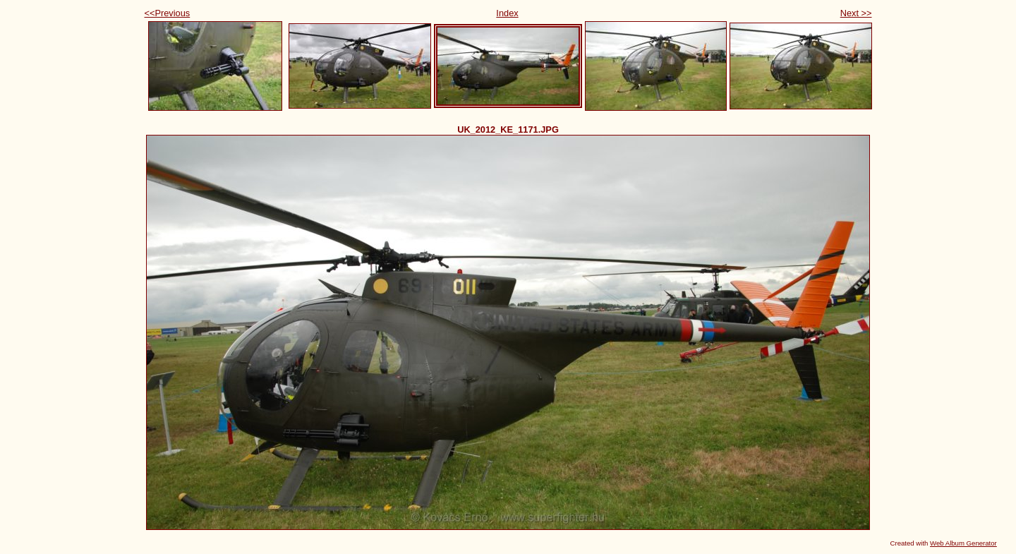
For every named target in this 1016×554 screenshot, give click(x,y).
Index (507, 13)
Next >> (856, 13)
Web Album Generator (963, 543)
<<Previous (167, 13)
